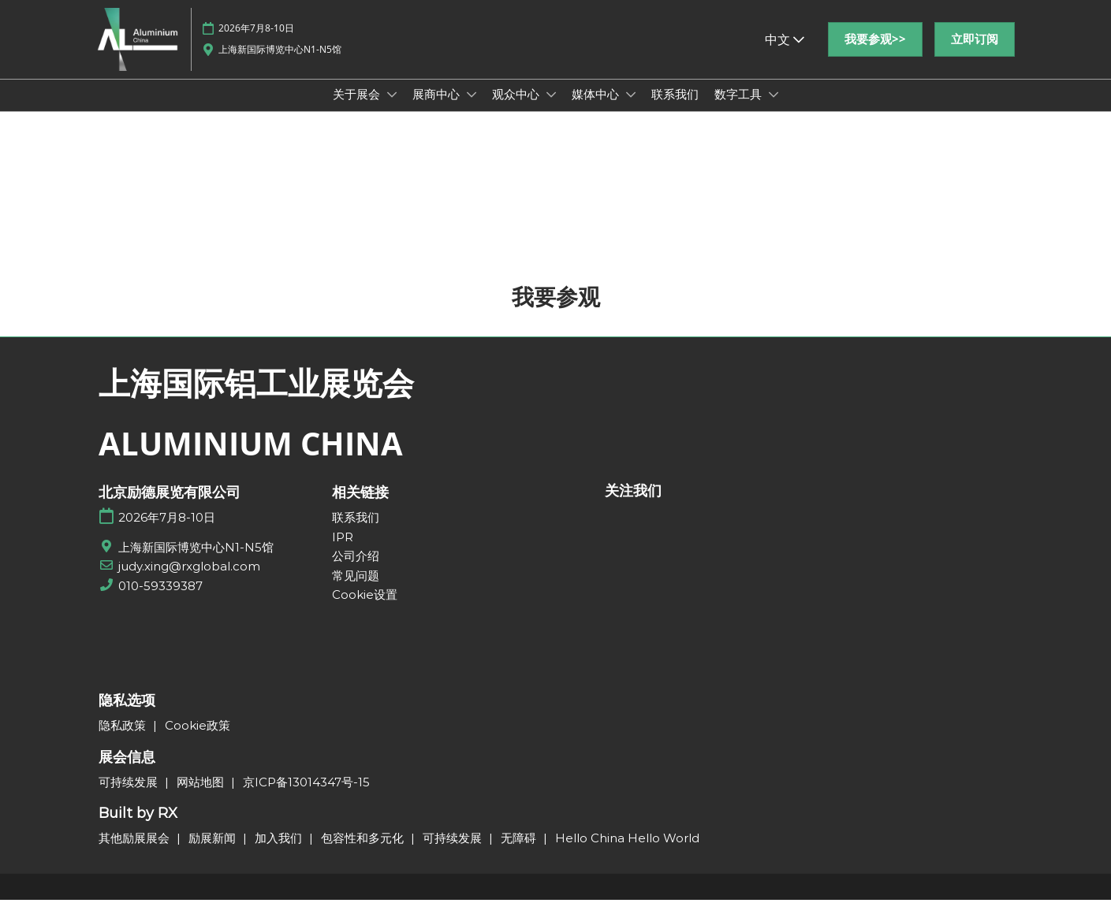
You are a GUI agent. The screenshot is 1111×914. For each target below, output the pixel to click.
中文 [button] (784, 54)
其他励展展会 (136, 852)
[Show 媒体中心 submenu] (631, 109)
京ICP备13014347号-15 (306, 796)
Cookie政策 (197, 739)
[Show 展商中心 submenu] (471, 109)
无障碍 (520, 852)
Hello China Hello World (627, 852)
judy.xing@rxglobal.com (189, 580)
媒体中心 (597, 109)
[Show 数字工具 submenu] (773, 109)
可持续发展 (130, 796)
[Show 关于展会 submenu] (392, 109)
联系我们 (675, 109)
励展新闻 (213, 852)
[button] (875, 54)
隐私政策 (124, 739)
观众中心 (517, 109)
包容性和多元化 (364, 852)
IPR (342, 551)
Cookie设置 (364, 608)
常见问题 (355, 589)
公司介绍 (355, 570)
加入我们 (280, 852)
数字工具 (739, 109)
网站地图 (202, 796)
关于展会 (358, 109)
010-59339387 (160, 600)
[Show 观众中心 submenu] (551, 109)
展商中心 (437, 109)
